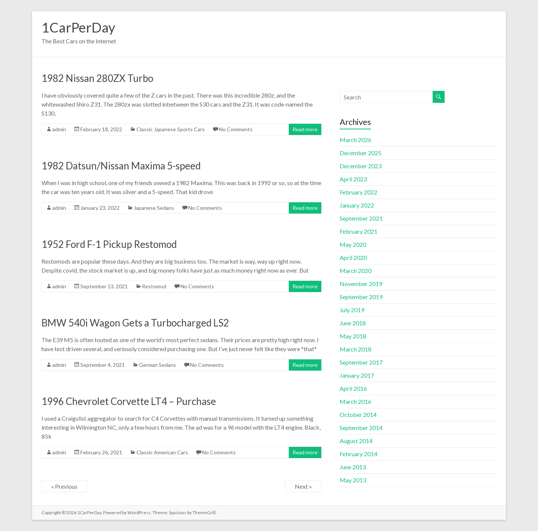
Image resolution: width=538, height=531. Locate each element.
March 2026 (355, 139)
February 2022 (358, 192)
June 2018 (353, 322)
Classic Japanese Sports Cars (170, 129)
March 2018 (355, 349)
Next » (303, 486)
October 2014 (358, 414)
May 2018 (353, 336)
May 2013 (353, 480)
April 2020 (353, 257)
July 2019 (352, 309)
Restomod (154, 286)
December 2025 (360, 152)
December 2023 (360, 165)
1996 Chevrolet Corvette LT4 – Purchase (128, 401)
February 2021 (358, 231)
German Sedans (157, 365)
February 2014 (358, 453)
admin (59, 129)
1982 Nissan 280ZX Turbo (97, 78)
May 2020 (353, 244)
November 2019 (361, 283)
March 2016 (355, 401)
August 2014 (356, 440)
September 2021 (361, 218)
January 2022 (357, 205)
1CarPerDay (78, 27)
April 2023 (353, 178)
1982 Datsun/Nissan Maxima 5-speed (121, 166)
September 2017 (361, 362)
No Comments (236, 129)
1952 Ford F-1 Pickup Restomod (109, 244)
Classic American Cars (162, 452)
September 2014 (361, 427)
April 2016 (353, 388)
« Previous (64, 486)
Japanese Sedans (154, 208)
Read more (305, 129)
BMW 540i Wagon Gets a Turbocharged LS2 (135, 323)
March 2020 (355, 270)
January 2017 (357, 375)
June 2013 (353, 466)
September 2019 (361, 296)
